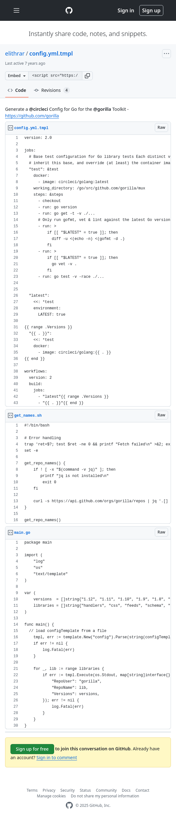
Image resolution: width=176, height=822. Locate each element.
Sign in (126, 10)
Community (106, 790)
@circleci (38, 109)
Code (17, 90)
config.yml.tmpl (51, 53)
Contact (142, 790)
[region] (88, 271)
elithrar (15, 53)
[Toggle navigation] (16, 11)
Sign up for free (32, 749)
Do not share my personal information (105, 796)
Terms (32, 790)
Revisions (52, 90)
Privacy (49, 790)
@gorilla (102, 109)
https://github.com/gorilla (32, 116)
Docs (126, 790)
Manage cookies (51, 796)
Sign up (151, 10)
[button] (87, 75)
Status (85, 790)
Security (67, 790)
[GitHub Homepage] (69, 805)
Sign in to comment (56, 757)
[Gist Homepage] (69, 10)
